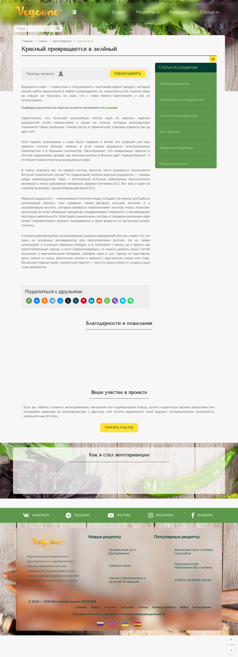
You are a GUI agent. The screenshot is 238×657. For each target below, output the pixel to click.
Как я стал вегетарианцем (178, 196)
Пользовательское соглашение (95, 635)
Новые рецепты (104, 558)
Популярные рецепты (177, 558)
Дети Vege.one (62, 41)
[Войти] (184, 629)
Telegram (77, 537)
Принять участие (119, 449)
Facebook (202, 537)
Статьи (209, 12)
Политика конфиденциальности (143, 635)
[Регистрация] (201, 629)
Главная (27, 41)
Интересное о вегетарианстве (181, 153)
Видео (118, 12)
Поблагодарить (127, 74)
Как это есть (85, 41)
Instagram (160, 537)
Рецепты (147, 12)
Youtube (119, 537)
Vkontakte (36, 537)
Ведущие (179, 12)
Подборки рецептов (174, 110)
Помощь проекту (164, 629)
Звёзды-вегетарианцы (176, 283)
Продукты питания (173, 326)
